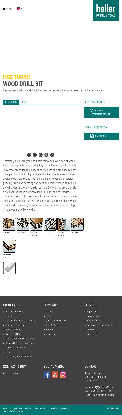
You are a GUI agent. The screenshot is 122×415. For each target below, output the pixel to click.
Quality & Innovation (56, 320)
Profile (49, 311)
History (49, 316)
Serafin (49, 329)
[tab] (11, 102)
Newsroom (51, 334)
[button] (20, 8)
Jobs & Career (53, 325)
